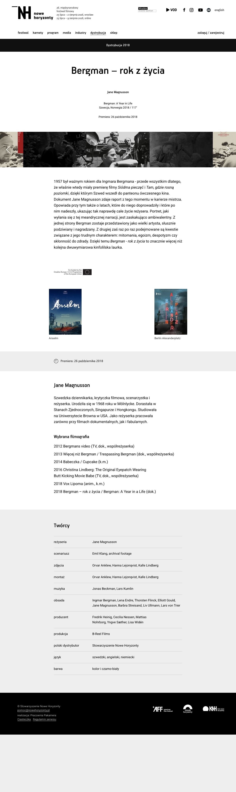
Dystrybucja (98, 33)
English (219, 10)
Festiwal (23, 33)
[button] (228, 178)
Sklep (113, 33)
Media (67, 33)
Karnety (38, 33)
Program (53, 33)
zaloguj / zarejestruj (210, 33)
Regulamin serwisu (44, 776)
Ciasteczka (24, 776)
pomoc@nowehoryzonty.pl (33, 767)
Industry (80, 33)
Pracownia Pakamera (43, 772)
